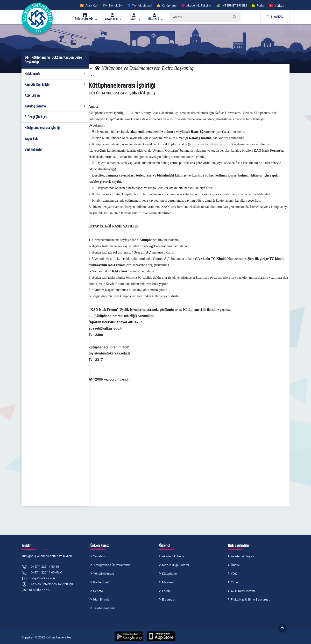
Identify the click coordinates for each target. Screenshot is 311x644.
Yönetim (99, 556)
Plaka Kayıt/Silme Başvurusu (250, 599)
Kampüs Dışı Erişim (55, 84)
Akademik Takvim (174, 556)
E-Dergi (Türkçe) (36, 117)
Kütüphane (169, 573)
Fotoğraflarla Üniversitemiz (111, 565)
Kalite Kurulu (101, 582)
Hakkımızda (55, 73)
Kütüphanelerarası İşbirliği (42, 128)
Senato (98, 591)
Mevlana (168, 582)
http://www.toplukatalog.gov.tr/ (210, 144)
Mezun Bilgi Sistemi (175, 565)
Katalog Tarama (55, 106)
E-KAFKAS (274, 17)
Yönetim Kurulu (103, 573)
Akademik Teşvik (242, 556)
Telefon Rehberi (104, 608)
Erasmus (168, 599)
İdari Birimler (101, 599)
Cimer (235, 582)
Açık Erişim (32, 95)
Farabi (166, 591)
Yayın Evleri (32, 138)
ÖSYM (235, 565)
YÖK (234, 573)
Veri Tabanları (34, 149)
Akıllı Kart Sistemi (243, 591)
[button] (277, 5)
